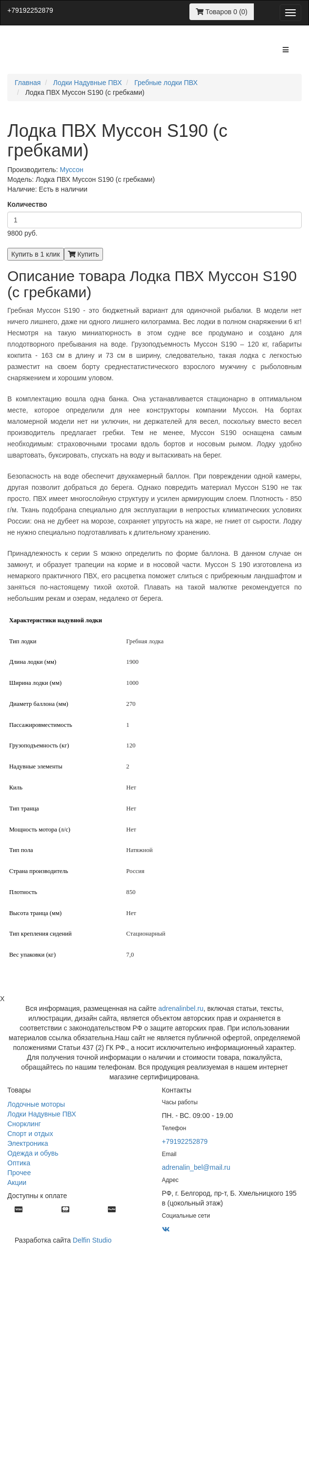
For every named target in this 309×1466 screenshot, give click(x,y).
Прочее (19, 1173)
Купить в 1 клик (35, 254)
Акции (16, 1182)
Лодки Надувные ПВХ (87, 83)
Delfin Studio (92, 1240)
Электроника (27, 1143)
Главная (28, 83)
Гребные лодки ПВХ (166, 83)
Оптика (18, 1163)
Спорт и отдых (30, 1134)
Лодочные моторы (36, 1104)
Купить (83, 254)
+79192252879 (30, 10)
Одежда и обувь (33, 1153)
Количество (27, 204)
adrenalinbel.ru (181, 1008)
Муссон (71, 170)
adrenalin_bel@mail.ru (196, 1167)
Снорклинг (24, 1124)
